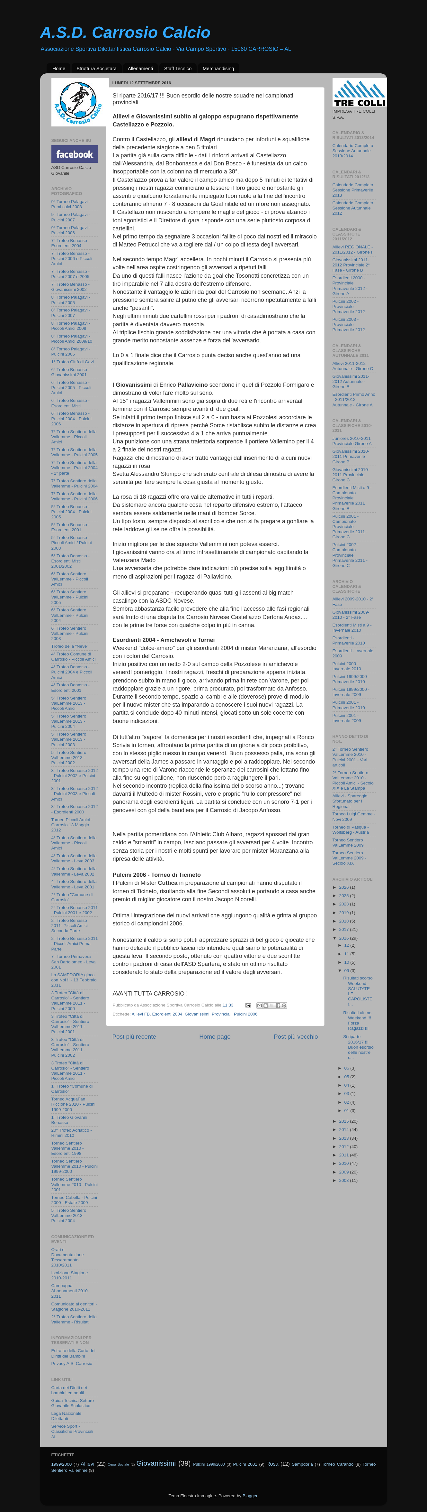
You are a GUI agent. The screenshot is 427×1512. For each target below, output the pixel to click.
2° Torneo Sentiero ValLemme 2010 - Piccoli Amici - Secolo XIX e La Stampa (353, 780)
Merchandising (218, 68)
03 (347, 1093)
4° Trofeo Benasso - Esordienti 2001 (70, 687)
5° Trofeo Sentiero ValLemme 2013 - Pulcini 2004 (68, 721)
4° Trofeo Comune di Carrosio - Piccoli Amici (73, 657)
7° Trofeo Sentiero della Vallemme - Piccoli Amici (74, 436)
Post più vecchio (296, 1036)
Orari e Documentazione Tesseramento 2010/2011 (67, 1257)
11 (347, 953)
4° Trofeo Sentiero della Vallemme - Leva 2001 (74, 884)
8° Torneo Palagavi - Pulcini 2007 (70, 313)
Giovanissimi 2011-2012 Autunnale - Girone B (351, 381)
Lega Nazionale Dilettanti (66, 1416)
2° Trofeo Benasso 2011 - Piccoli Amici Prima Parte (74, 943)
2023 (344, 904)
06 (347, 1068)
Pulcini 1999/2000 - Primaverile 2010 (351, 679)
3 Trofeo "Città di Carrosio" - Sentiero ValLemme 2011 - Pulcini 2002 (70, 1047)
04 (347, 1085)
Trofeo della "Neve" (70, 646)
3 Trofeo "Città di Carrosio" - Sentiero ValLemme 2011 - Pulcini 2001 (70, 1024)
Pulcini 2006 (246, 1014)
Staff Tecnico (177, 68)
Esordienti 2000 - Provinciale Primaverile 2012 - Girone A (350, 285)
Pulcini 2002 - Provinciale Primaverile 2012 (349, 306)
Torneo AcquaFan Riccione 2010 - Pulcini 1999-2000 (73, 1104)
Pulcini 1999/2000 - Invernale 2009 (351, 692)
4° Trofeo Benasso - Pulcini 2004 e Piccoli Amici (72, 672)
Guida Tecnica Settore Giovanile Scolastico (72, 1403)
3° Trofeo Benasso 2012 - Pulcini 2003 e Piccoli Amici (74, 793)
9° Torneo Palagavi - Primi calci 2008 (70, 204)
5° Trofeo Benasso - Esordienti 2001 (70, 527)
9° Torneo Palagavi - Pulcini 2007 (70, 217)
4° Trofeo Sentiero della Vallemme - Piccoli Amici (74, 842)
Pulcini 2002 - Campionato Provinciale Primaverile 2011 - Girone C (350, 555)
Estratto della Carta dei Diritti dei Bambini (73, 1353)
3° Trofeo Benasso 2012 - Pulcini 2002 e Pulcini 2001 (74, 775)
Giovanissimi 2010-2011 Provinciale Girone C (351, 474)
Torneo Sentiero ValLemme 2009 (348, 843)
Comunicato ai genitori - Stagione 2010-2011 (74, 1307)
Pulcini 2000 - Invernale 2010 (347, 666)
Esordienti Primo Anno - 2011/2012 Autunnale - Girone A (354, 399)
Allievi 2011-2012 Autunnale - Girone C (353, 366)
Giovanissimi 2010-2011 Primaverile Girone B (351, 456)
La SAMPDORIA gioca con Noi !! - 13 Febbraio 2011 (74, 980)
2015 (344, 1121)
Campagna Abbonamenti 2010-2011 (70, 1290)
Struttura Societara (96, 68)
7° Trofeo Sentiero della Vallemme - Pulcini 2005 (74, 452)
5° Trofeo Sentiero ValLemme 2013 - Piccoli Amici (68, 703)
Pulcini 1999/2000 (209, 1464)
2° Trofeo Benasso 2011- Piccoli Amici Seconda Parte (69, 925)
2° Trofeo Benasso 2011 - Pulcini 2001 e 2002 (74, 910)
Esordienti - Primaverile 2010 (349, 640)
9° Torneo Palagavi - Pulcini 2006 (70, 230)
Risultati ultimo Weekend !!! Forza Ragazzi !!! (357, 1020)
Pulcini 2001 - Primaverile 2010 (349, 705)
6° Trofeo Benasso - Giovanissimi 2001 (70, 372)
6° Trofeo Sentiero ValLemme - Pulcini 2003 (69, 633)
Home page (215, 1036)
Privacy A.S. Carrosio (72, 1363)
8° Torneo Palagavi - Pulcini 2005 (70, 300)
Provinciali (222, 1014)
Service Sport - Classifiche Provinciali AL (72, 1431)
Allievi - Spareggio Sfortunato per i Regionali (350, 801)
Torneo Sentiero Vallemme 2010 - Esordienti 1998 (67, 1148)
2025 (344, 895)
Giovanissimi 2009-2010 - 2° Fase (351, 615)
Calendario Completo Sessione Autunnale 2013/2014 (353, 150)
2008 (344, 1180)
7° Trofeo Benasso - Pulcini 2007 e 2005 (70, 274)
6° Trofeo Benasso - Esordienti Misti (70, 403)
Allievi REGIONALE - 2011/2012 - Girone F (353, 250)
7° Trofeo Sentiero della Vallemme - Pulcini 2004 (74, 483)
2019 (344, 912)
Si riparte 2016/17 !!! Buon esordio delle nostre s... (358, 1047)
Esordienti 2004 (167, 1014)
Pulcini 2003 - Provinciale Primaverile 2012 (349, 324)
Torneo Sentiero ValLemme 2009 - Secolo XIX (350, 858)
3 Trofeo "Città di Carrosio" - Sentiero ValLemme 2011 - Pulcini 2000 (70, 1000)
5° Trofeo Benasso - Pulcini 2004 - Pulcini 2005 (71, 511)
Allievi (87, 1464)
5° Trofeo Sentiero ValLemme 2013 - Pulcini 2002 (68, 757)
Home (58, 68)
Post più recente (134, 1036)
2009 (344, 1172)
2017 (344, 929)
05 (347, 1076)
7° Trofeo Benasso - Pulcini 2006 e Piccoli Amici (72, 258)
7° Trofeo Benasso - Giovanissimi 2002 (70, 287)
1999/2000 (61, 1464)
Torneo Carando (338, 1464)
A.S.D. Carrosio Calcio (125, 32)
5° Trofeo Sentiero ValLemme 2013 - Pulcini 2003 (68, 739)
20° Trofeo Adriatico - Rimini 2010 (71, 1133)
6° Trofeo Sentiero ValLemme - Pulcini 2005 (69, 597)
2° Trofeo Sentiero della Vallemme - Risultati (74, 1319)
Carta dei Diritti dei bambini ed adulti (69, 1390)
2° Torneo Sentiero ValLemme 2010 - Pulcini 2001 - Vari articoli (351, 757)
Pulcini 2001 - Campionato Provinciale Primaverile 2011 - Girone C (350, 527)
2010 (344, 1163)
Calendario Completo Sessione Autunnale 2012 (353, 208)
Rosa (272, 1464)
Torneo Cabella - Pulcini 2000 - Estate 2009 (74, 1200)
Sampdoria (302, 1464)
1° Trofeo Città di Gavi (72, 361)
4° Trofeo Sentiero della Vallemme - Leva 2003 (74, 858)
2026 (344, 887)
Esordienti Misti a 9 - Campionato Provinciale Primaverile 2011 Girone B (352, 498)
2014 (344, 1129)
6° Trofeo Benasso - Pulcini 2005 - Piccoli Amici (71, 387)
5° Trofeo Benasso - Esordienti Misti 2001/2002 (70, 561)
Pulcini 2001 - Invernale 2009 (347, 718)
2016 (344, 938)
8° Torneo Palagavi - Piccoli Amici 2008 (70, 326)
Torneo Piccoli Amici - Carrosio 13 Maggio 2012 (72, 824)
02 (347, 1102)
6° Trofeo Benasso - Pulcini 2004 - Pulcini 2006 (71, 418)
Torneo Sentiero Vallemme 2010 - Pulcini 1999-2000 (74, 1166)
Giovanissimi (197, 1014)
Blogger (250, 1495)
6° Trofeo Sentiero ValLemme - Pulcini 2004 (69, 615)
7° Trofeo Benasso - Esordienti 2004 (70, 243)
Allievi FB (141, 1014)
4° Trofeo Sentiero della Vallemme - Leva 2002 (74, 871)
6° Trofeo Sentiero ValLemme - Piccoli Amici (69, 579)
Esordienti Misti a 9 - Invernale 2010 (352, 628)
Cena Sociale (118, 1464)
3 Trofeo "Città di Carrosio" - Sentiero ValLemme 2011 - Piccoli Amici (70, 1071)
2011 (344, 1155)
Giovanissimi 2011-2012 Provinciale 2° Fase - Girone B (351, 265)
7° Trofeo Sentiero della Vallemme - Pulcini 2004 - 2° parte (74, 467)
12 (347, 945)
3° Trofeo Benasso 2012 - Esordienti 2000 (74, 809)
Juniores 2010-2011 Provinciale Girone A (352, 441)
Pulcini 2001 (245, 1464)
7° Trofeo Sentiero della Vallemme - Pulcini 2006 (74, 496)
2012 (344, 1146)
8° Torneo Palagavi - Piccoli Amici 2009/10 (72, 339)
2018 (344, 921)
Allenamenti (140, 68)
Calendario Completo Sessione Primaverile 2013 (353, 190)
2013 (344, 1138)
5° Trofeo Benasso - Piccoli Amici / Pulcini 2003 (71, 542)
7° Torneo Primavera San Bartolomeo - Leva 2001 (73, 961)
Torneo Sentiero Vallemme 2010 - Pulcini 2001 (74, 1184)
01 (347, 1110)
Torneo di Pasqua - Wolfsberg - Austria (351, 830)
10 (347, 962)
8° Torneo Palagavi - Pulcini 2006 (70, 352)
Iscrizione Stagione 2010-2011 (69, 1275)
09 (347, 970)
